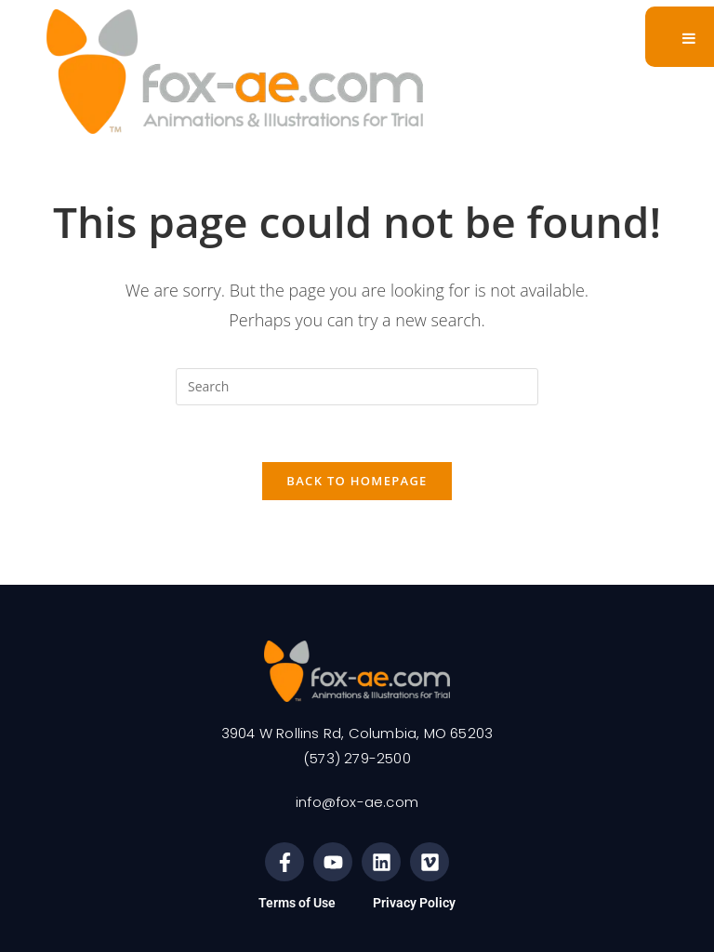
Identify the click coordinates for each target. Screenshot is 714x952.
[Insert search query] (357, 386)
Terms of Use (297, 902)
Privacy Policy (414, 902)
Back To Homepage (356, 480)
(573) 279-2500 (357, 758)
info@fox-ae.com (357, 802)
